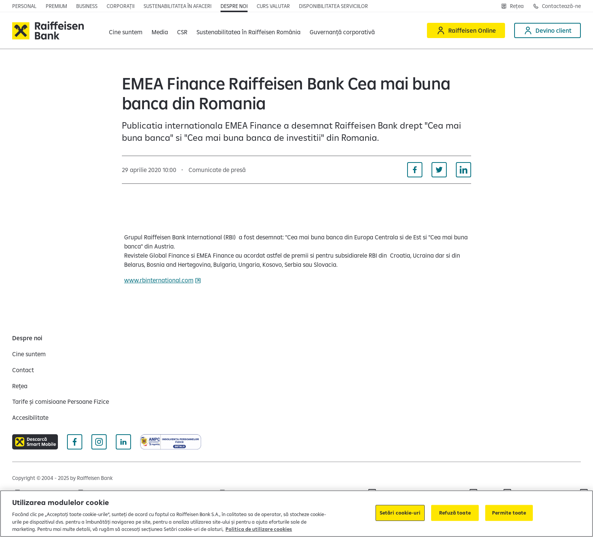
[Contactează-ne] (557, 6)
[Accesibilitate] (30, 417)
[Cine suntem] (29, 354)
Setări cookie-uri (400, 513)
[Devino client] (547, 30)
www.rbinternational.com (158, 280)
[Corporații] (120, 6)
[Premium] (56, 6)
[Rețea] (512, 6)
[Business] (87, 6)
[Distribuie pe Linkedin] (463, 169)
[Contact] (23, 369)
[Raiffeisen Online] (466, 30)
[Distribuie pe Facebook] (414, 169)
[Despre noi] (234, 6)
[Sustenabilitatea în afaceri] (177, 6)
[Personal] (24, 6)
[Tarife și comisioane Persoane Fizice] (60, 401)
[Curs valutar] (273, 6)
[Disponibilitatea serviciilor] (333, 6)
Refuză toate (455, 513)
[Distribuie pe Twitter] (439, 169)
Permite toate (509, 513)
